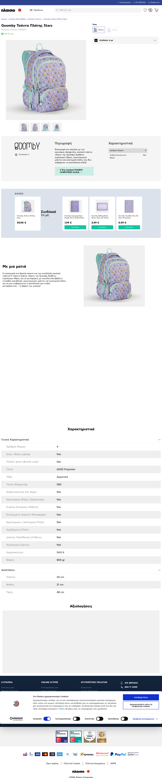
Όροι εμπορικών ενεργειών (93, 641)
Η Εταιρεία (5, 631)
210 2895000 (131, 620)
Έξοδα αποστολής (49, 635)
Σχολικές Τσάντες (35, 19)
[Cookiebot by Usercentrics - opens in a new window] (16, 773)
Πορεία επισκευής (88, 638)
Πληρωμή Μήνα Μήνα (50, 631)
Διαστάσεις (81, 570)
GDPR (113, 701)
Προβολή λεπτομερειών (143, 773)
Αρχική (4, 19)
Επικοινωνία (86, 625)
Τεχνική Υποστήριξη (89, 628)
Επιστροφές (46, 638)
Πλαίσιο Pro (154, 2)
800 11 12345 (131, 624)
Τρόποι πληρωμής (48, 628)
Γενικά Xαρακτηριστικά (81, 439)
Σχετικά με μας (7, 625)
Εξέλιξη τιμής (7, 34)
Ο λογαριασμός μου (49, 625)
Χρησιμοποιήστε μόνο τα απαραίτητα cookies (141, 760)
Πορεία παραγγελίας (90, 635)
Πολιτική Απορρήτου (95, 701)
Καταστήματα (125, 2)
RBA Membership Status (11, 638)
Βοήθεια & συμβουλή (90, 631)
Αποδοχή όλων (141, 751)
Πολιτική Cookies (72, 701)
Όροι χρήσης (52, 701)
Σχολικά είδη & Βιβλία (17, 19)
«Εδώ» (62, 763)
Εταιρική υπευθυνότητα (11, 635)
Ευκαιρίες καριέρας (9, 628)
